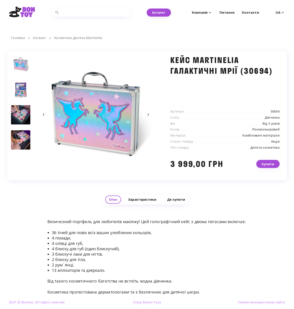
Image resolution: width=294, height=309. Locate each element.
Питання (227, 12)
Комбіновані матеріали (261, 135)
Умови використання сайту (261, 302)
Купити (268, 168)
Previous (43, 114)
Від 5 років (271, 124)
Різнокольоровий (266, 129)
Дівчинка (272, 117)
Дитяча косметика (265, 148)
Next (148, 114)
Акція (275, 141)
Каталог (39, 38)
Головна (18, 38)
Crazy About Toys (147, 302)
